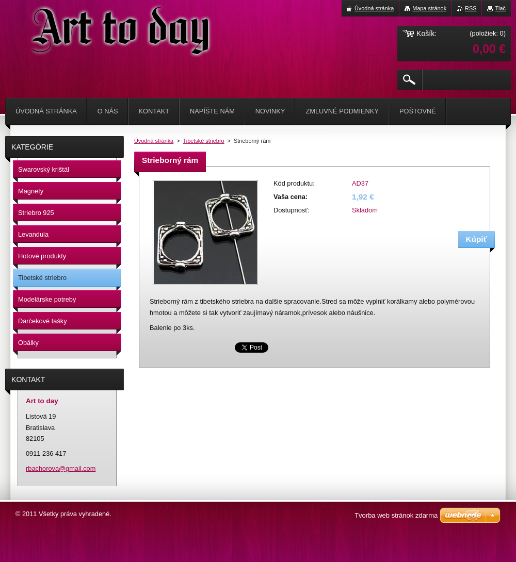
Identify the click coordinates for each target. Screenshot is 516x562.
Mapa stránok (429, 8)
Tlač (500, 8)
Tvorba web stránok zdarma (396, 515)
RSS (470, 8)
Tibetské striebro (203, 141)
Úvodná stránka (153, 141)
